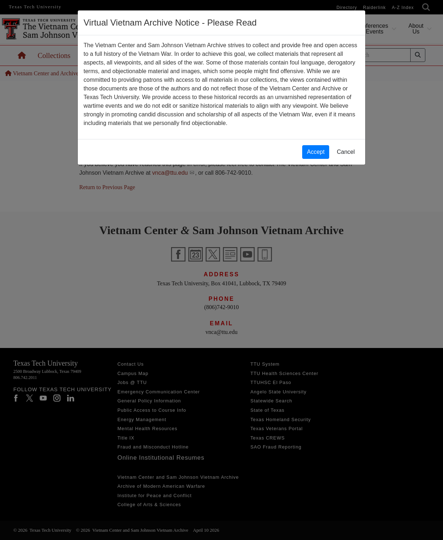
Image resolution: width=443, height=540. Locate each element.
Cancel (346, 152)
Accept (316, 152)
